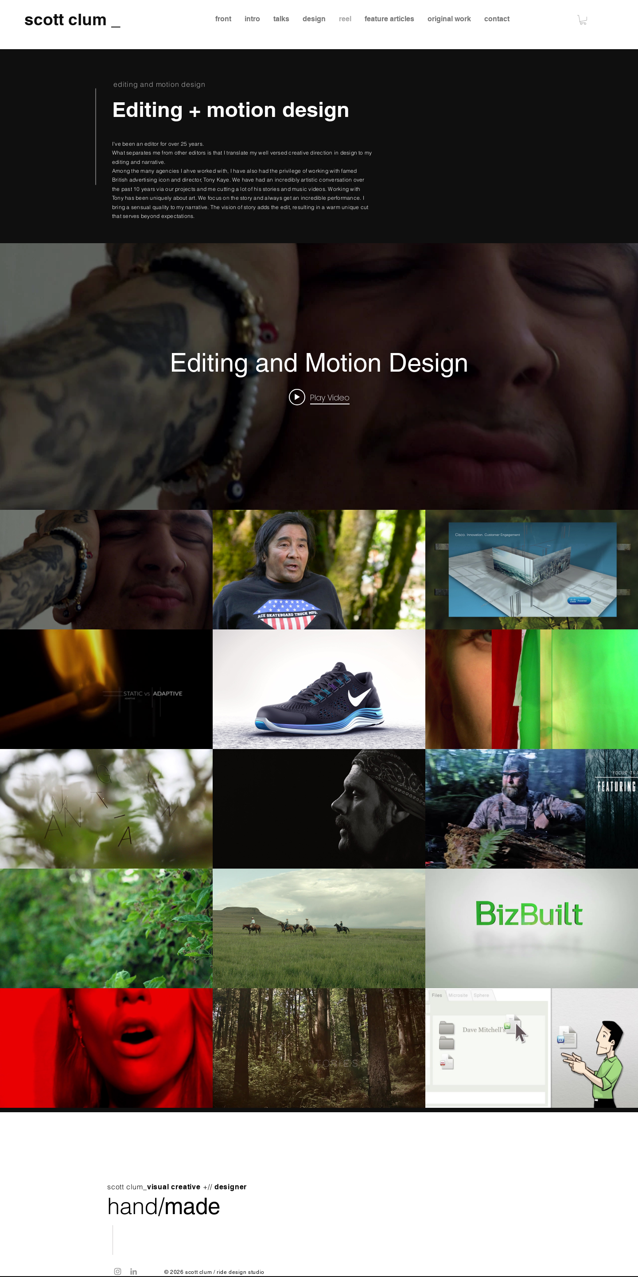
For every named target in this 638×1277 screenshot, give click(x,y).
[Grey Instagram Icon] (117, 1271)
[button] (583, 20)
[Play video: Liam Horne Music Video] (319, 397)
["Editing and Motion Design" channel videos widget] (319, 675)
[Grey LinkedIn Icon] (133, 1271)
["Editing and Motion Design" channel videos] (319, 809)
